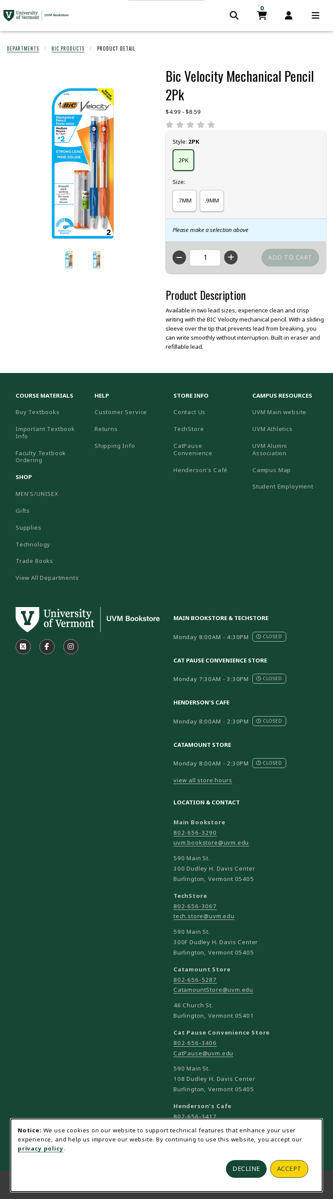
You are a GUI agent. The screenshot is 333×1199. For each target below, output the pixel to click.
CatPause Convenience (192, 449)
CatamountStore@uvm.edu (213, 989)
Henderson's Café (200, 470)
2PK (183, 160)
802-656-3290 (195, 832)
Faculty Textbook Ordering (41, 456)
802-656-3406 (195, 1043)
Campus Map (288, 470)
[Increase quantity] (231, 257)
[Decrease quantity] (179, 257)
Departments (23, 48)
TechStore (188, 429)
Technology (33, 544)
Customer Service (121, 412)
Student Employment (288, 486)
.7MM (184, 200)
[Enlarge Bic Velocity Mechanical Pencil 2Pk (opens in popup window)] (83, 163)
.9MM (212, 200)
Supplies (29, 527)
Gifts (23, 510)
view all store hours (202, 780)
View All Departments (47, 578)
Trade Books (34, 561)
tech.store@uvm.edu (204, 916)
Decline (246, 1168)
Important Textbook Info (45, 432)
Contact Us (189, 412)
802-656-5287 (195, 980)
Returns (106, 429)
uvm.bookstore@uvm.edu (211, 842)
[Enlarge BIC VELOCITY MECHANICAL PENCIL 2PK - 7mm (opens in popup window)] (69, 260)
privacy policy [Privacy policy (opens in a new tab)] (41, 1148)
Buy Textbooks (38, 412)
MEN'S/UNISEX (37, 494)
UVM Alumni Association (288, 449)
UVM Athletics (288, 428)
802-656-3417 (195, 1116)
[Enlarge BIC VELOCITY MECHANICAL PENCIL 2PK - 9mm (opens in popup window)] (97, 260)
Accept (289, 1168)
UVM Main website (288, 412)
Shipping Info (115, 446)
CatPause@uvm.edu (203, 1053)
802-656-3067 (195, 906)
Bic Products (68, 48)
